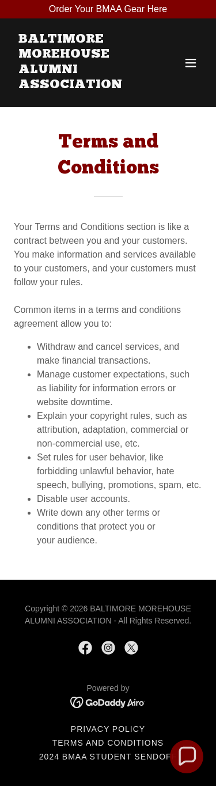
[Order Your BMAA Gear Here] (108, 9)
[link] (79, 85)
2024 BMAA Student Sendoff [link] (108, 756)
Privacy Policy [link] (108, 729)
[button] (190, 62)
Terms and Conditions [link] (108, 742)
